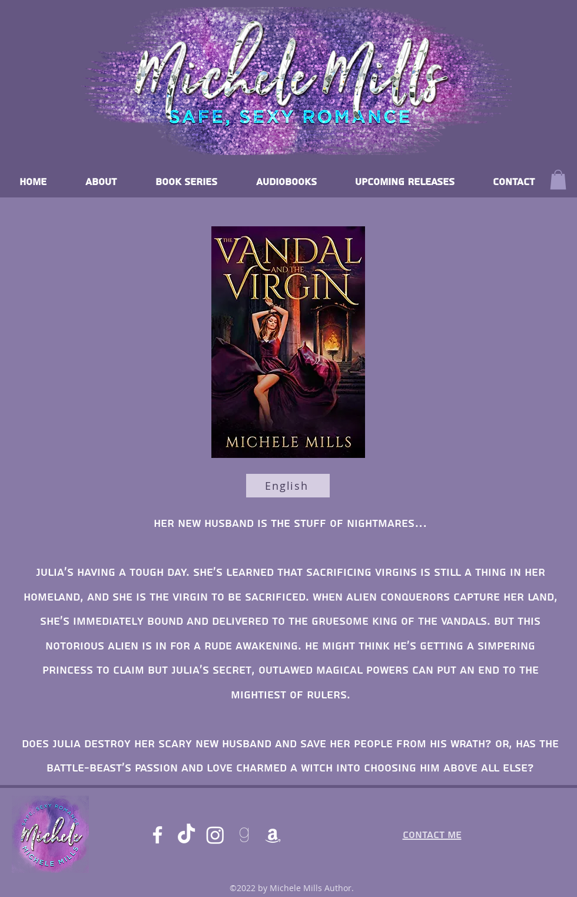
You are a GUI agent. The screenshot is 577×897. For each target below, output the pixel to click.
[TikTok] (186, 834)
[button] (558, 179)
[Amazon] (272, 834)
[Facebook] (157, 834)
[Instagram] (215, 834)
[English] (288, 485)
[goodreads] (244, 834)
